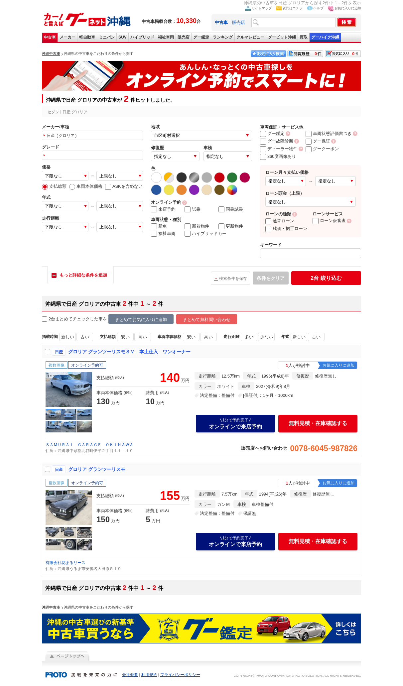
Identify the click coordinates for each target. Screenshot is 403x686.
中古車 (50, 37)
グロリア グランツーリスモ (96, 469)
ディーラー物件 (279, 148)
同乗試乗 (230, 209)
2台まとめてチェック (66, 319)
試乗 (193, 209)
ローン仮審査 (329, 220)
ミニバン (107, 37)
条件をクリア (271, 278)
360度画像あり (278, 156)
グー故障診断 (276, 141)
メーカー (67, 37)
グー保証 (318, 141)
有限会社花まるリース (65, 563)
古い (84, 336)
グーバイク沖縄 (325, 37)
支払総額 (54, 186)
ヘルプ (319, 8)
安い (125, 336)
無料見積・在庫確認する (318, 423)
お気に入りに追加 (348, 8)
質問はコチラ (293, 8)
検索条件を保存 (233, 278)
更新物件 (230, 226)
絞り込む (326, 278)
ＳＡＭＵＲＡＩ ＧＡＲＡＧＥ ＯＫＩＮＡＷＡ (89, 445)
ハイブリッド (142, 37)
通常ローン (279, 220)
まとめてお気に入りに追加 (141, 319)
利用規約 (149, 675)
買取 (304, 37)
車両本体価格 (85, 186)
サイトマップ (262, 8)
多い (249, 336)
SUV (122, 37)
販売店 (238, 22)
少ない (266, 336)
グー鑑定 (201, 37)
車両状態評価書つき (329, 133)
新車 (159, 226)
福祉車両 (166, 37)
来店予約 (163, 209)
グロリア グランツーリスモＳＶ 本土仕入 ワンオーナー (129, 351)
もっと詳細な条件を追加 (83, 275)
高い (142, 336)
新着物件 (197, 226)
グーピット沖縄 (282, 37)
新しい (67, 336)
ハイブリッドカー (205, 234)
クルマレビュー (250, 37)
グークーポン (322, 148)
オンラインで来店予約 (235, 423)
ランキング (223, 37)
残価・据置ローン (286, 228)
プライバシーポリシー (180, 675)
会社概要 (130, 675)
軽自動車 (87, 37)
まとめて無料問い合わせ (206, 319)
